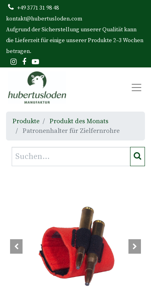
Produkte (25, 121)
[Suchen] (137, 156)
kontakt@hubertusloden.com (44, 18)
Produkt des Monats (79, 121)
